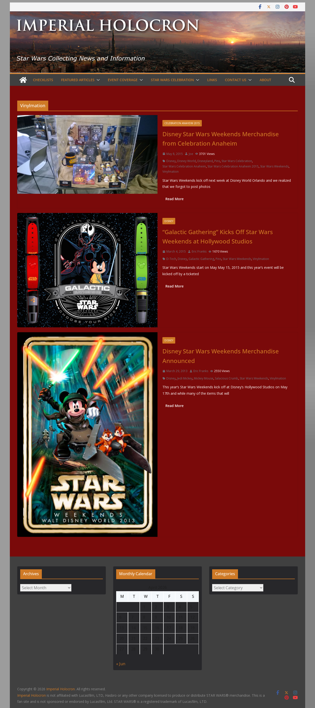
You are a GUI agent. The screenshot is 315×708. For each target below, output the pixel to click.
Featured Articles (77, 79)
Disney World (186, 161)
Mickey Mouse (203, 378)
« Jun (120, 663)
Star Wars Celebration (172, 79)
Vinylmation (170, 171)
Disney (171, 161)
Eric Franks (199, 251)
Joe (191, 154)
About (265, 79)
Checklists (43, 79)
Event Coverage (123, 79)
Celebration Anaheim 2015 (182, 123)
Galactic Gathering (201, 259)
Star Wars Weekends (274, 166)
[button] (97, 79)
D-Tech (171, 259)
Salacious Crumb (226, 378)
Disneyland (205, 161)
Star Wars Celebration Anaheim (184, 166)
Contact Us (235, 79)
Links (212, 79)
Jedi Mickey (184, 378)
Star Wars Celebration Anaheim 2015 (233, 166)
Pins (217, 161)
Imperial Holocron (31, 695)
